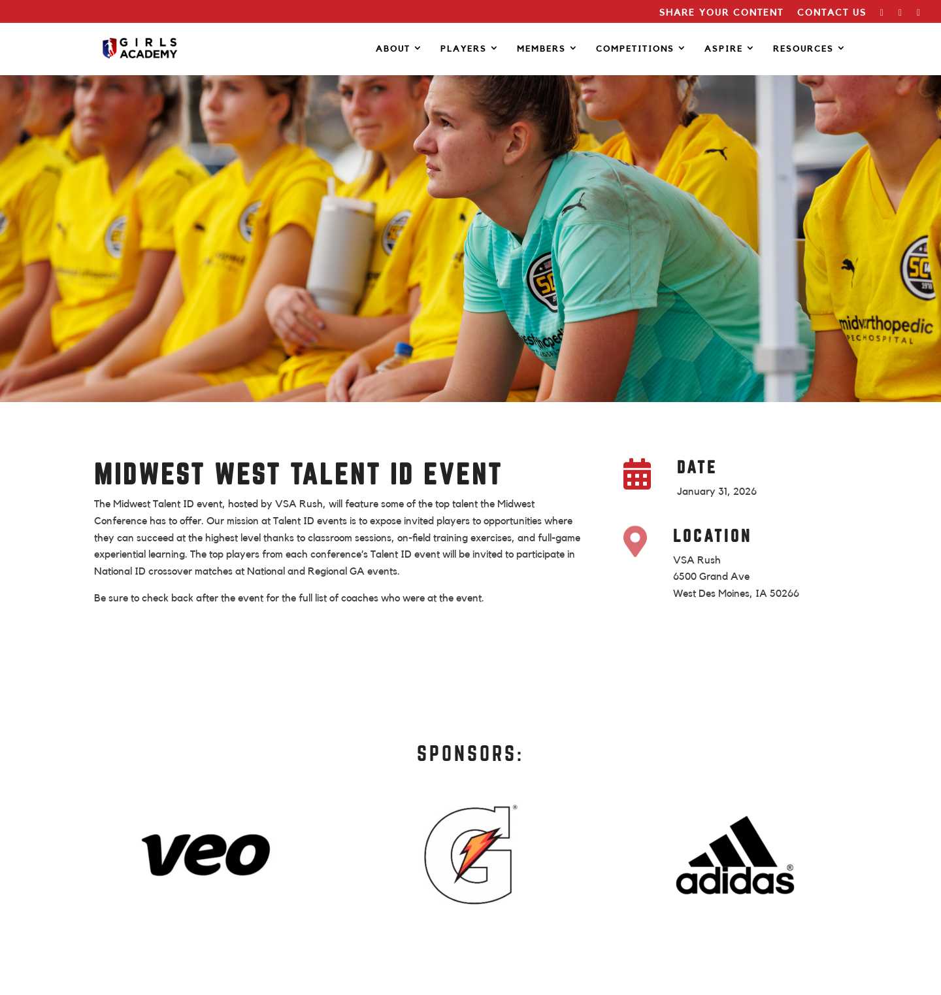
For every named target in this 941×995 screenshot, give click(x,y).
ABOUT (393, 48)
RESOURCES (803, 48)
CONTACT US (832, 13)
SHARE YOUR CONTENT (721, 13)
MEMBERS (541, 48)
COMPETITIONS (635, 48)
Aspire (723, 48)
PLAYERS (463, 48)
